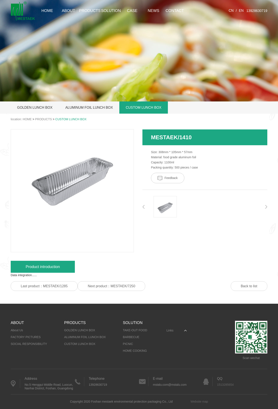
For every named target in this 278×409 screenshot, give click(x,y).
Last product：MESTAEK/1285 (44, 286)
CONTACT (175, 11)
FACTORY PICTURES (26, 337)
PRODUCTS (89, 11)
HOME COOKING (135, 350)
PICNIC (128, 344)
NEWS (153, 11)
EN (241, 10)
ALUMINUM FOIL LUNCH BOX (89, 107)
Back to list (249, 286)
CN (231, 10)
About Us (17, 330)
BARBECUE (131, 337)
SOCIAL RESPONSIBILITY (29, 344)
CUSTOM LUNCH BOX (143, 107)
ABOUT (68, 11)
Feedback (167, 178)
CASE (132, 11)
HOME (47, 11)
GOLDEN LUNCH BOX (34, 107)
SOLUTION (111, 11)
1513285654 (225, 384)
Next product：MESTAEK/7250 (111, 286)
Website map (199, 401)
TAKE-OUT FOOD (135, 330)
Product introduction (43, 267)
